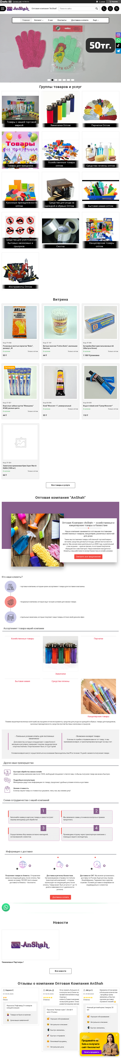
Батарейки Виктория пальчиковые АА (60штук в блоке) (98, 347)
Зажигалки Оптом (60, 125)
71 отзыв (102, 1)
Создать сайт (17, 1)
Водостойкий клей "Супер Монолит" (98, 406)
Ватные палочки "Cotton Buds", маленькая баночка (60, 347)
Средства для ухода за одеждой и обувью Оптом (59, 204)
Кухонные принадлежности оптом (21, 204)
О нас (50, 20)
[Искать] (96, 8)
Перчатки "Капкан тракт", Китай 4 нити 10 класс (60, 1011)
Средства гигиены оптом (100, 165)
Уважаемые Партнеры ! (13, 962)
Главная (26, 20)
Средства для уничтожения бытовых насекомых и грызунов (21, 243)
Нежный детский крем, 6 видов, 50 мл (100, 1009)
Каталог (38, 20)
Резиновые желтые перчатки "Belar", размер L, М (18, 347)
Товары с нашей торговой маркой (21, 124)
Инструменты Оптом (20, 286)
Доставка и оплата (79, 20)
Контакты (62, 20)
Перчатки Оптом (100, 125)
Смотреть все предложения (88, 556)
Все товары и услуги (60, 485)
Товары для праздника (20, 165)
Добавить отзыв (116, 8)
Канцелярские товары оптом (101, 245)
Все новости (60, 971)
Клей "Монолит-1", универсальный (57, 406)
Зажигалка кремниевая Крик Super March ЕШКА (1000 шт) (20, 467)
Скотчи (60, 246)
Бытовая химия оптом (100, 206)
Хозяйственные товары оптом (61, 164)
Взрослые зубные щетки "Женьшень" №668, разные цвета (18, 407)
